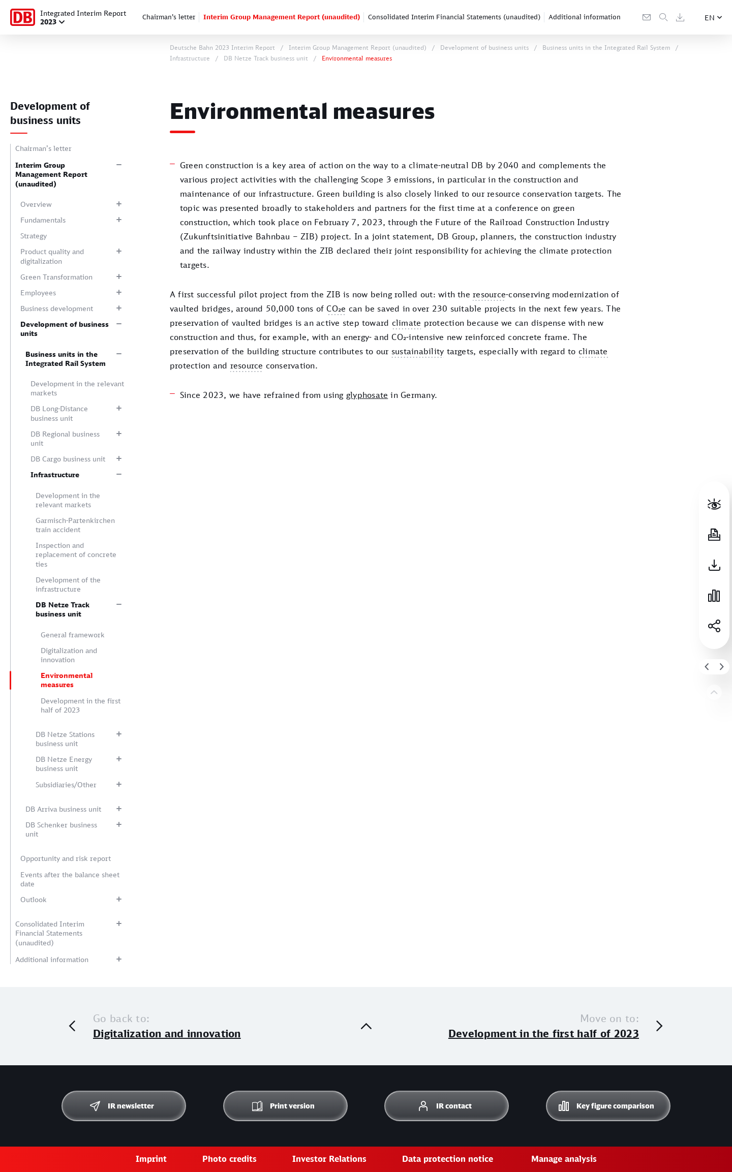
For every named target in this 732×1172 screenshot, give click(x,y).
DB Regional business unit (65, 438)
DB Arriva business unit (63, 809)
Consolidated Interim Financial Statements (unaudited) (454, 17)
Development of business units (64, 328)
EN (710, 17)
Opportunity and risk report (65, 858)
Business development (56, 308)
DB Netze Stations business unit (65, 739)
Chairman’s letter (168, 17)
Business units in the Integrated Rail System (65, 358)
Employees (38, 292)
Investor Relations (329, 1159)
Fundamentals (43, 219)
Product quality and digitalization (52, 256)
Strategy (33, 235)
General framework (73, 634)
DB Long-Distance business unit (59, 413)
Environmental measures (67, 680)
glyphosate (367, 395)
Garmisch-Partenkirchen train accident (75, 525)
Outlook (33, 899)
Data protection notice (447, 1159)
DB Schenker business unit (61, 829)
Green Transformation (56, 276)
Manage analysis (564, 1159)
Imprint (151, 1159)
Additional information (584, 17)
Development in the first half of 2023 (80, 705)
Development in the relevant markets (77, 388)
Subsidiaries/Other (66, 784)
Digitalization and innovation (69, 655)
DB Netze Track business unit (62, 609)
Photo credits (229, 1159)
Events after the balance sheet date (69, 879)
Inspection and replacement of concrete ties (76, 554)
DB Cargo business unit (67, 458)
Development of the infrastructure (68, 584)
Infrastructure (54, 474)
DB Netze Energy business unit (64, 764)
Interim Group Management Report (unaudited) (281, 17)
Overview (36, 204)
